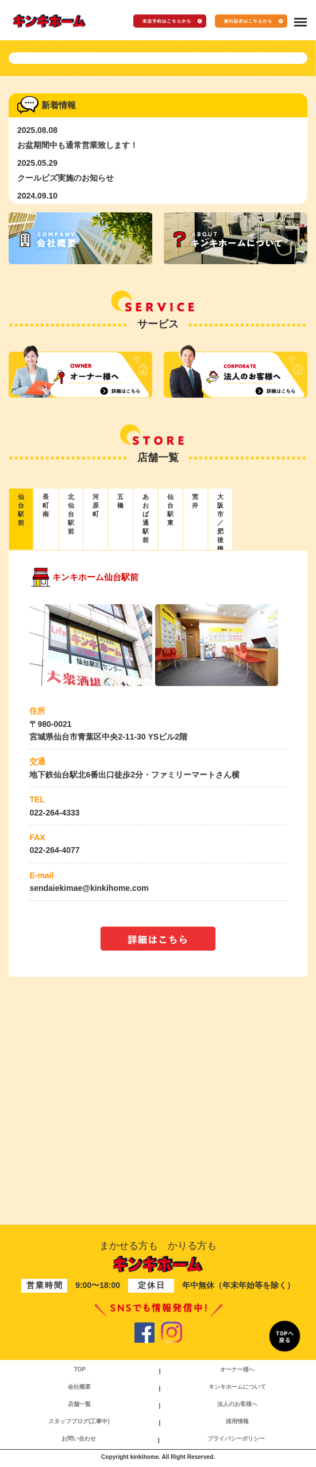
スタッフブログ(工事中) (79, 1421)
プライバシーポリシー (236, 1438)
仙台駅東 (170, 714)
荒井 (195, 706)
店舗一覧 (79, 1404)
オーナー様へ (237, 1369)
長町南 (46, 710)
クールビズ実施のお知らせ (65, 382)
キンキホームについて (237, 1387)
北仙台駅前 (71, 719)
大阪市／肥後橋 (220, 727)
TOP (80, 1369)
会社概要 (79, 1387)
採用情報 (237, 1421)
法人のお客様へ (237, 1404)
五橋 (120, 706)
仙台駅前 (21, 714)
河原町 (96, 710)
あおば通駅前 (145, 723)
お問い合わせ (78, 1438)
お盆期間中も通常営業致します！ (77, 350)
